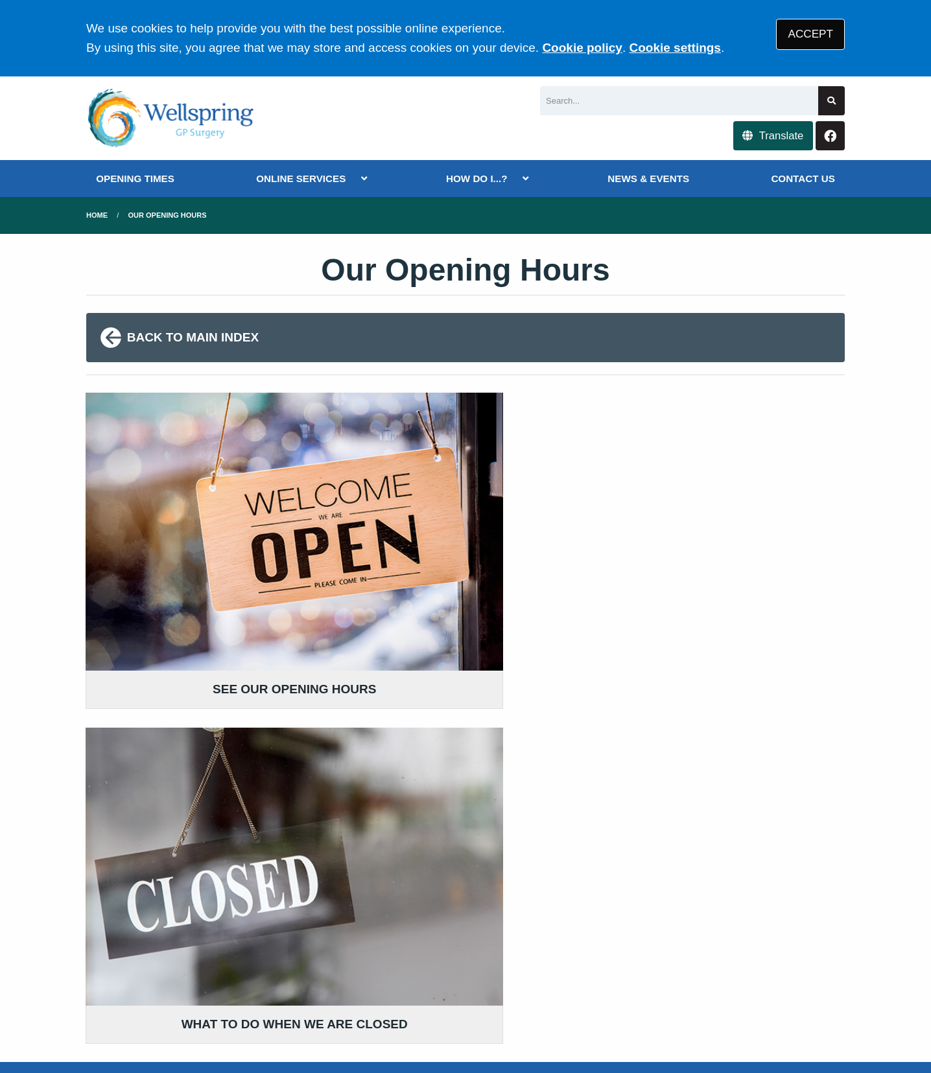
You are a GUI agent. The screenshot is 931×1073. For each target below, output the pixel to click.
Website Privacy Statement (524, 973)
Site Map (686, 973)
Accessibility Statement (380, 973)
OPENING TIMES (135, 178)
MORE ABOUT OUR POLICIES (695, 836)
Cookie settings (674, 47)
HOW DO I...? (477, 178)
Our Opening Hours (167, 215)
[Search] (679, 100)
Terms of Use (202, 973)
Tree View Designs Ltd (200, 1020)
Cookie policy (582, 47)
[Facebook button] (830, 135)
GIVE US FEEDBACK (412, 836)
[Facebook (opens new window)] (98, 1020)
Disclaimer (277, 973)
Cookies (630, 973)
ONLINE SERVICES (301, 178)
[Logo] (171, 118)
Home (97, 215)
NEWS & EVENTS (648, 178)
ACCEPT (810, 34)
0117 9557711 (189, 888)
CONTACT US (802, 178)
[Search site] (831, 100)
